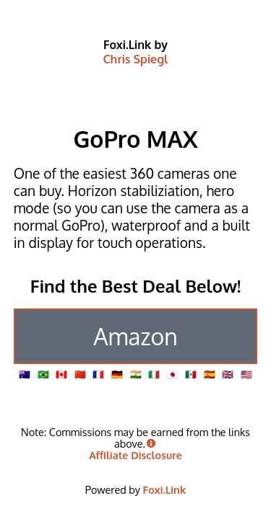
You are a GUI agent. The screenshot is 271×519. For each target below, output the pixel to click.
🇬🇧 (227, 374)
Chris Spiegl (135, 59)
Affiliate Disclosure (135, 454)
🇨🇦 (61, 374)
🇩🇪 (117, 374)
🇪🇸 (209, 374)
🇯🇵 (172, 374)
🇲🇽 (191, 374)
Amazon (135, 336)
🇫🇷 (98, 374)
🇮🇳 (136, 374)
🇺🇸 (246, 374)
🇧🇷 (43, 374)
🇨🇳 (80, 374)
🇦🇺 (24, 374)
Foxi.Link (164, 489)
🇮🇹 (154, 374)
